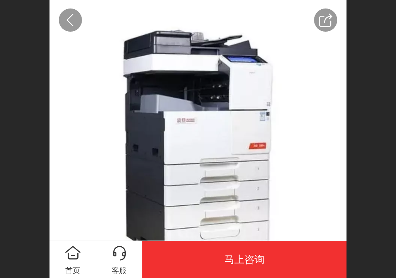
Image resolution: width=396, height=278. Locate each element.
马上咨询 (244, 259)
